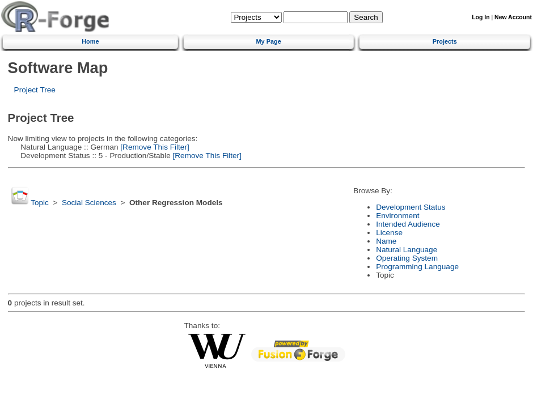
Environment (397, 215)
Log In (480, 17)
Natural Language (406, 249)
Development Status (410, 207)
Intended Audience (408, 224)
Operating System (407, 258)
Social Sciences (89, 202)
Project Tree (35, 90)
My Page (268, 41)
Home (90, 41)
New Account (513, 17)
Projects (445, 41)
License (389, 232)
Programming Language (417, 266)
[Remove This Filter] (154, 147)
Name (386, 241)
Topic (40, 202)
